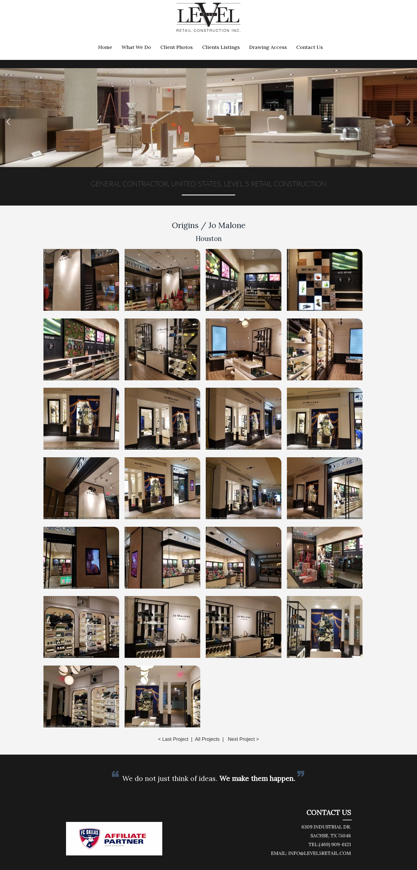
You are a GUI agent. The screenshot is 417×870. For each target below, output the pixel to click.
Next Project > (243, 739)
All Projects (207, 739)
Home (105, 47)
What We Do (136, 47)
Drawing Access (268, 47)
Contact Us (309, 47)
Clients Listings (221, 47)
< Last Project (173, 739)
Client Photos (176, 47)
